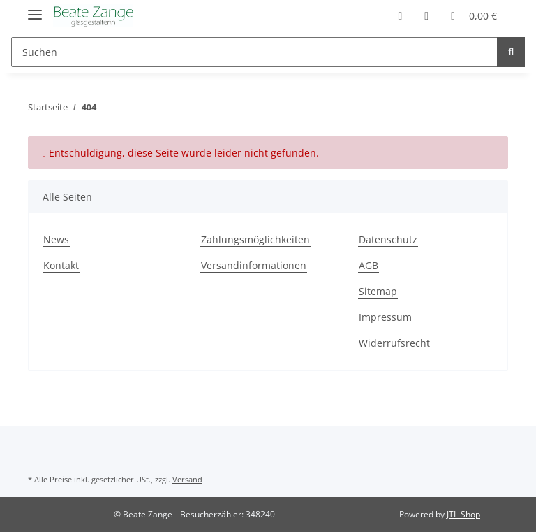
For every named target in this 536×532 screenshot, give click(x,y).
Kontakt (61, 265)
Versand (187, 479)
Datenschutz (388, 239)
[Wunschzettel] (426, 15)
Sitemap (378, 291)
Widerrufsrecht (394, 343)
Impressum (385, 317)
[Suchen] (254, 52)
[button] (400, 15)
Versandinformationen (253, 265)
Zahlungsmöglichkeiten (255, 239)
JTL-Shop (463, 514)
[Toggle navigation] (35, 8)
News (56, 239)
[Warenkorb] (474, 15)
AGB (368, 265)
